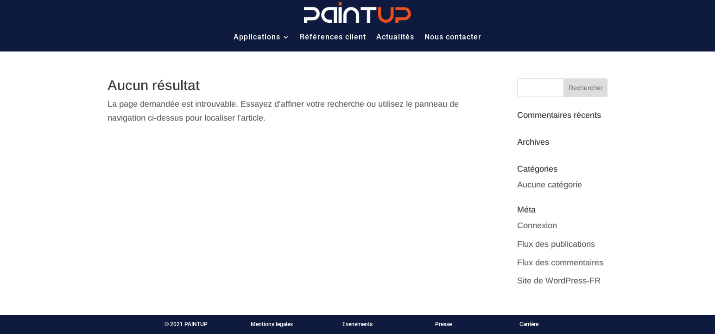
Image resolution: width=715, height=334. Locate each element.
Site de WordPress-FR (559, 280)
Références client (333, 36)
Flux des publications (556, 244)
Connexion (537, 225)
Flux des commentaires (560, 262)
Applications (257, 36)
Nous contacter (452, 36)
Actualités (395, 36)
